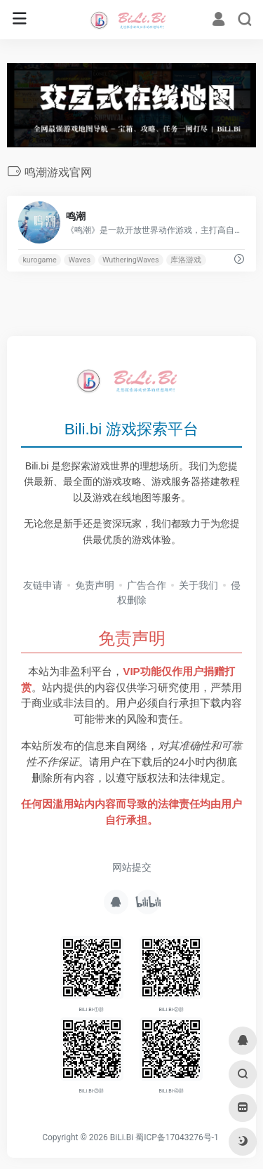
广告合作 (146, 585)
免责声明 (94, 585)
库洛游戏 (185, 260)
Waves (79, 260)
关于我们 (198, 585)
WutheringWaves (130, 260)
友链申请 (42, 585)
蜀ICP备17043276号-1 (177, 1137)
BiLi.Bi (121, 1137)
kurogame (39, 260)
